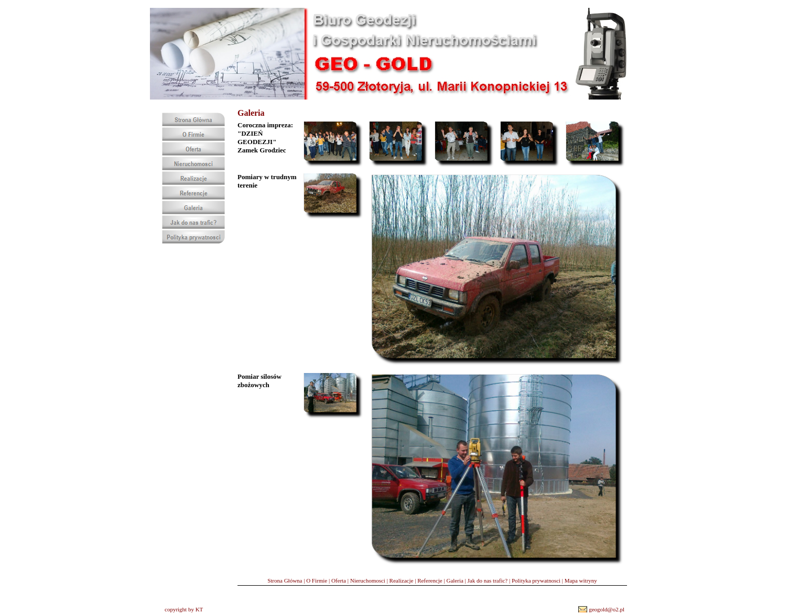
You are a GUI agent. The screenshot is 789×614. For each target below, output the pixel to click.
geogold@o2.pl (606, 609)
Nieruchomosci (367, 580)
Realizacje (402, 580)
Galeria (454, 580)
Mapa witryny (581, 580)
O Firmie (316, 580)
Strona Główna (284, 580)
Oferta (338, 580)
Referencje (429, 580)
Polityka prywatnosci (536, 580)
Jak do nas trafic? (488, 580)
